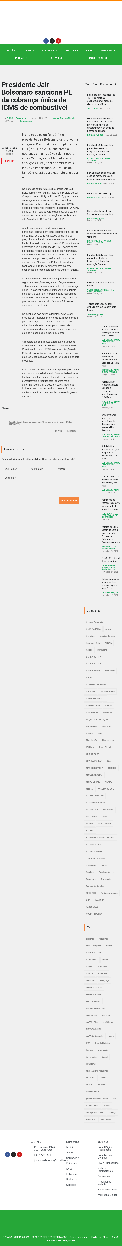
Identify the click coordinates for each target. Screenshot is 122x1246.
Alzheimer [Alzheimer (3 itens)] (103, 939)
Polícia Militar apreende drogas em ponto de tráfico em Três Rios (110, 452)
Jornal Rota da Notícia (64, 118)
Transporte (106, 879)
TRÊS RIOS (92, 108)
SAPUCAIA (91, 865)
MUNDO (108, 782)
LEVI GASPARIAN (94, 761)
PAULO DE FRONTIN (95, 803)
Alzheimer (90, 636)
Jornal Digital (105, 747)
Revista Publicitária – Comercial (100, 837)
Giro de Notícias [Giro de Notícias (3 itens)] (102, 1043)
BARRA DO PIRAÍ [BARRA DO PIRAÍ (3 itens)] (94, 953)
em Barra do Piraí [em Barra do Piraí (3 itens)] (94, 987)
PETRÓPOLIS (105, 241)
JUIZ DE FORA (92, 754)
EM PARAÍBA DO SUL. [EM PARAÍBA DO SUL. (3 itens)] (96, 1008)
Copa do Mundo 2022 (95, 698)
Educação (106, 726)
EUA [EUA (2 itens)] (88, 1043)
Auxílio (89, 650)
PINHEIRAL (108, 810)
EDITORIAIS (72, 50)
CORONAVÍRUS (50, 50)
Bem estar (110, 671)
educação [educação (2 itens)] (90, 980)
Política (89, 824)
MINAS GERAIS (93, 782)
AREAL (108, 643)
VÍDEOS (30, 50)
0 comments (26, 121)
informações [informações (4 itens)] (91, 1057)
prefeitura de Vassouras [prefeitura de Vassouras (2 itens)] (97, 1099)
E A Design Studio (100, 1237)
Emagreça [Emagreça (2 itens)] (104, 980)
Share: (5, 408)
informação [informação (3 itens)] (103, 1050)
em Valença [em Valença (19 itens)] (108, 1022)
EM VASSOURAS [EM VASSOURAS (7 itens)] (93, 1029)
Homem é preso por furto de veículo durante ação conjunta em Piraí (110, 359)
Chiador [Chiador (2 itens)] (89, 967)
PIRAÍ (101, 218)
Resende (90, 830)
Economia (21, 118)
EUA (100, 733)
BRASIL (11, 118)
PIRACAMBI (91, 817)
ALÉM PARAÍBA (93, 629)
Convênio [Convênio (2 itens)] (102, 967)
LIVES (89, 50)
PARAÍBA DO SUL (95, 159)
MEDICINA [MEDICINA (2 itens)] (90, 1078)
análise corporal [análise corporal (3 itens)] (93, 946)
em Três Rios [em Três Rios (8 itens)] (92, 1022)
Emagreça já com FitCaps (100, 193)
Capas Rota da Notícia (97, 290)
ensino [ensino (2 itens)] (111, 1036)
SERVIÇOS (56, 58)
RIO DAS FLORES (95, 135)
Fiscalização (91, 740)
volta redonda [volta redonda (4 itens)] (107, 1119)
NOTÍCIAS (12, 50)
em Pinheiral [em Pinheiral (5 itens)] (91, 1015)
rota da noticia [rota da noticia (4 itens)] (92, 1106)
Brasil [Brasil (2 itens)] (105, 960)
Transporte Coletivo (95, 886)
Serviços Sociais (106, 872)
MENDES (112, 768)
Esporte (89, 733)
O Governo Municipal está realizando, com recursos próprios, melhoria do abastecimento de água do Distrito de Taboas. (100, 124)
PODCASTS (21, 58)
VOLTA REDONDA (94, 914)
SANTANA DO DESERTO (97, 858)
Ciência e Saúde (107, 692)
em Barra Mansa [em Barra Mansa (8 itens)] (93, 994)
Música (89, 789)
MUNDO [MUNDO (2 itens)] (89, 1085)
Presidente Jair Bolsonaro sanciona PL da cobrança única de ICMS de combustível (36, 96)
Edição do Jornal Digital (97, 719)
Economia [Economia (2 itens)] (102, 974)
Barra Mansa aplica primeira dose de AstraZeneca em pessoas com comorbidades (101, 176)
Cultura (108, 705)
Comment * (40, 484)
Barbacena (102, 650)
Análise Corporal (107, 636)
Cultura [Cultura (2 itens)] (89, 974)
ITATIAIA (90, 747)
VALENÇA (115, 436)
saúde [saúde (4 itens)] (107, 1106)
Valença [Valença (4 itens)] (112, 1112)
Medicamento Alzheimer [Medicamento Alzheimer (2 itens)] (97, 1071)
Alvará (108, 629)
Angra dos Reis (93, 643)
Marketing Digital (66, 1240)
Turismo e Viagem (96, 58)
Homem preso (108, 740)
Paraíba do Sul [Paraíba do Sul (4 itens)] (92, 1092)
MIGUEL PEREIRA (94, 775)
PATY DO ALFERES (95, 796)
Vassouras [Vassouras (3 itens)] (91, 1119)
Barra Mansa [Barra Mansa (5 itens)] (92, 960)
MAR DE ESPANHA (94, 768)
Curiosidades (92, 712)
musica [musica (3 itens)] (101, 1085)
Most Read (91, 84)
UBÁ (88, 900)
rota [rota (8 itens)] (114, 1099)
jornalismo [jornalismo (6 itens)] (91, 1064)
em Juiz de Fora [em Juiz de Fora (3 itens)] (93, 1001)
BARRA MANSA (94, 183)
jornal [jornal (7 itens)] (105, 1057)
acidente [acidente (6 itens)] (90, 939)
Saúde (104, 865)
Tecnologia (91, 879)
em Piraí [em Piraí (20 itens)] (106, 1015)
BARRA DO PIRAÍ (94, 657)
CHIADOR (90, 692)
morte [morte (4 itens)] (103, 1078)
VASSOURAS (92, 907)
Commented (108, 84)
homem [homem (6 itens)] (89, 1050)
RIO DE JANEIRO (95, 243)
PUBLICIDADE (108, 50)
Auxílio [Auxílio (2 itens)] (109, 946)
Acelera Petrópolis (94, 622)
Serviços (98, 292)
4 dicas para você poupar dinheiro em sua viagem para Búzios (101, 307)
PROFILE (9, 161)
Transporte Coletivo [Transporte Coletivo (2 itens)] (95, 1112)
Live (109, 761)
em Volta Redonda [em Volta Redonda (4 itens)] (94, 1036)
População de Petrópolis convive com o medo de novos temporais (102, 233)
